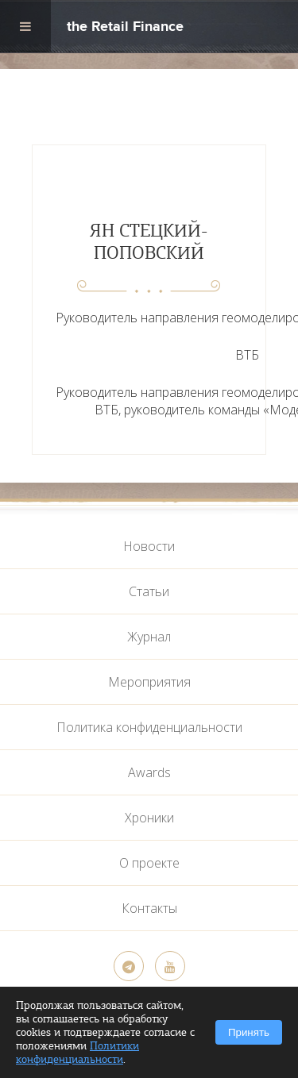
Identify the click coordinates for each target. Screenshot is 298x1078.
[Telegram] (129, 966)
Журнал (149, 636)
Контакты (149, 908)
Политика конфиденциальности (149, 727)
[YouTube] (170, 966)
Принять (248, 1032)
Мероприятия (149, 682)
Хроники (149, 817)
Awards (149, 772)
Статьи (149, 591)
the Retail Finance (125, 28)
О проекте (149, 863)
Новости (149, 546)
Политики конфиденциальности (77, 1052)
